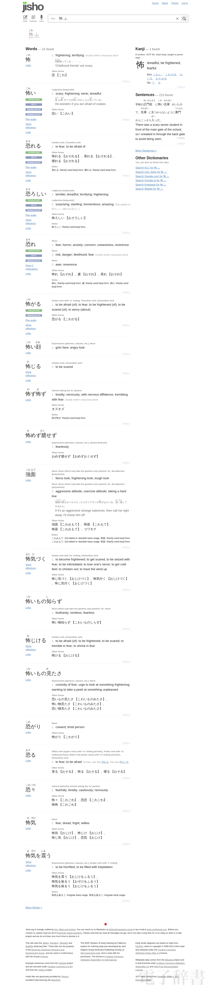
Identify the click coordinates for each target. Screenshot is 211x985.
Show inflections (31, 126)
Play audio (31, 119)
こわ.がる (170, 74)
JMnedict (64, 943)
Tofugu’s (65, 976)
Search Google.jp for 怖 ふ (151, 180)
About (165, 3)
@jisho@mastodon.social (121, 929)
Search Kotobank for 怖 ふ (151, 184)
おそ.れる (161, 78)
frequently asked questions (69, 933)
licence (44, 956)
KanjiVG (139, 946)
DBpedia (169, 960)
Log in (184, 3)
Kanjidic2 (54, 943)
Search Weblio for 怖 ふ (149, 188)
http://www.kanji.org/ (89, 953)
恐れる (105, 762)
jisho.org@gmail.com (157, 929)
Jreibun (182, 138)
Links (28, 65)
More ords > (34, 907)
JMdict (46, 943)
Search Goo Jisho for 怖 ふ (151, 172)
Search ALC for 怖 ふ (148, 167)
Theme (175, 3)
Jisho (33, 7)
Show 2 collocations (32, 267)
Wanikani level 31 (33, 114)
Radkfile (29, 946)
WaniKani (55, 980)
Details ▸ (126, 81)
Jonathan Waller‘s (165, 976)
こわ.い (157, 74)
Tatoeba (62, 963)
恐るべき (124, 762)
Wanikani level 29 (33, 109)
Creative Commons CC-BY (60, 966)
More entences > (146, 150)
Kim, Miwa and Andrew (64, 929)
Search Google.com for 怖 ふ (152, 176)
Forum (155, 3)
